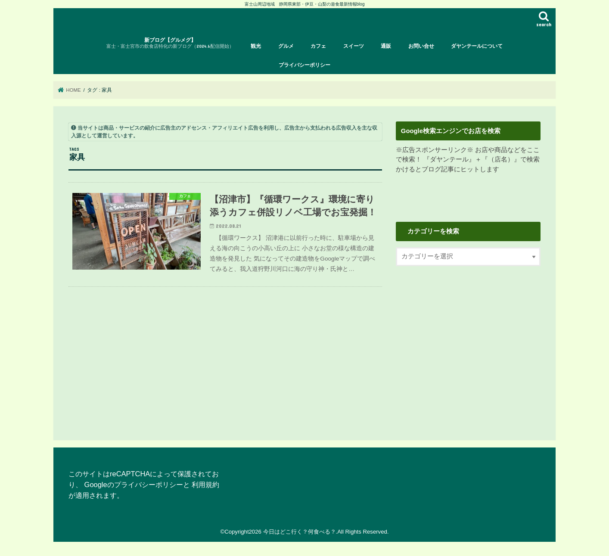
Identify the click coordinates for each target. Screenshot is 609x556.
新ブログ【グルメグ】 (170, 43)
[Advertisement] (468, 346)
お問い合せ (421, 46)
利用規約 (205, 484)
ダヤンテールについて (477, 46)
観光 (256, 46)
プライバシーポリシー (304, 65)
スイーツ (353, 46)
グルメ (286, 46)
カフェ (318, 46)
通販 (386, 46)
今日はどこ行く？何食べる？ (299, 531)
